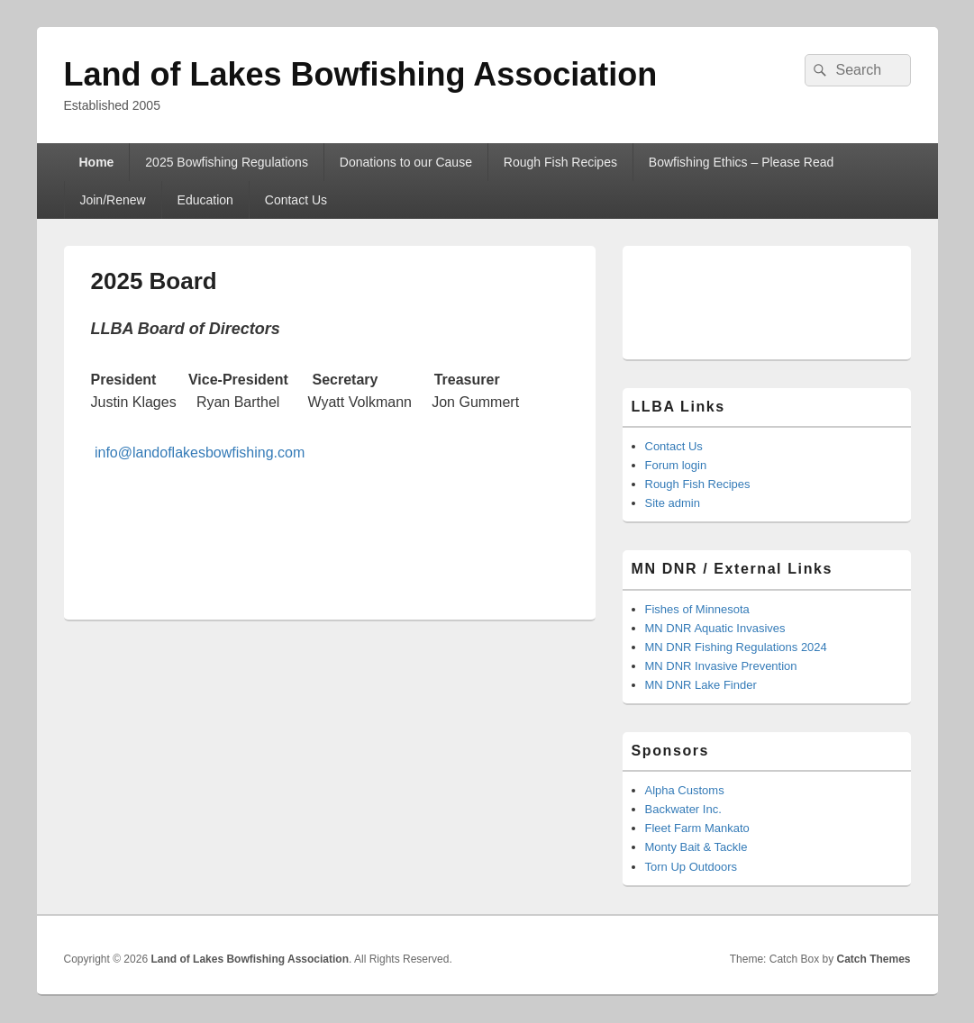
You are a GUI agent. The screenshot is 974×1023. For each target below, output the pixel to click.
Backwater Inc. (683, 809)
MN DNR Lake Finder (701, 685)
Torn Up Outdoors (691, 867)
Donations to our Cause (406, 162)
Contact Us (296, 200)
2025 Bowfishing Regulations (226, 162)
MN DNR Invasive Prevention (721, 666)
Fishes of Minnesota (697, 609)
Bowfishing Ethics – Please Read (741, 162)
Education (205, 200)
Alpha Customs (684, 790)
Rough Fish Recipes (560, 162)
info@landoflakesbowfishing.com (200, 452)
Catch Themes (873, 959)
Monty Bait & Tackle (696, 847)
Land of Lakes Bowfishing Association (361, 74)
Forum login (676, 465)
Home (96, 162)
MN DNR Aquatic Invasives (715, 628)
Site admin (672, 503)
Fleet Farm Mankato (697, 828)
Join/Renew (112, 200)
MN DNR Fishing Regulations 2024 (736, 647)
